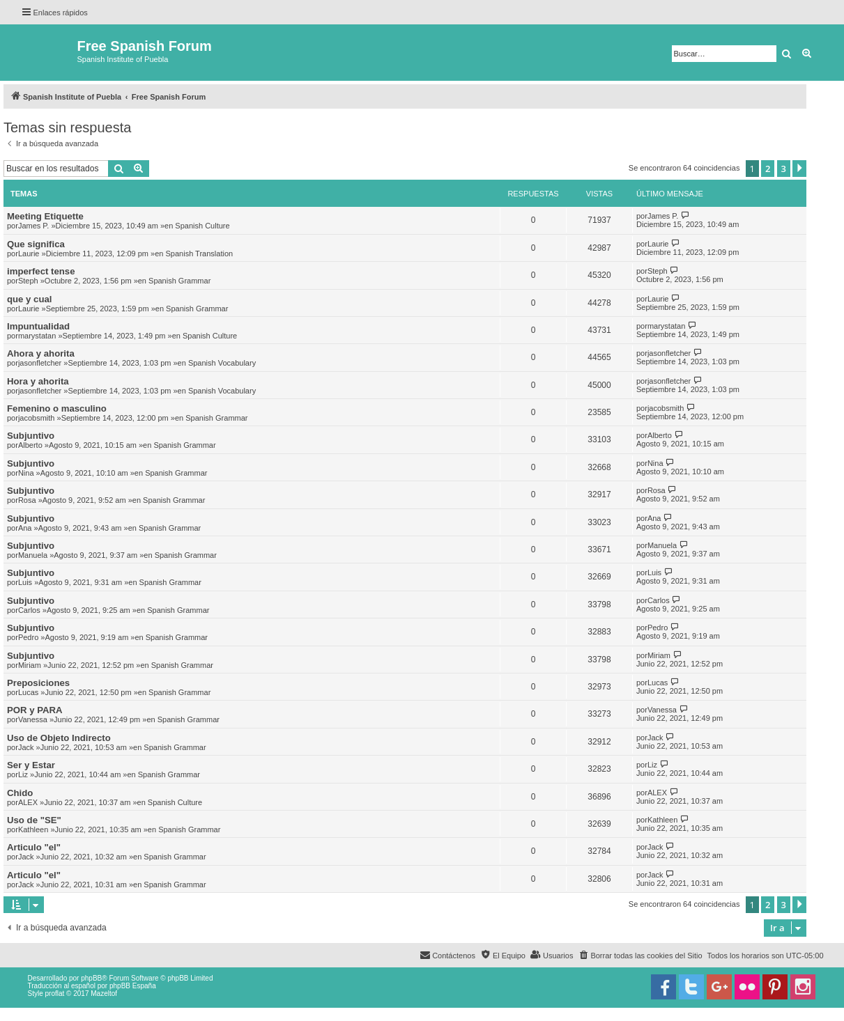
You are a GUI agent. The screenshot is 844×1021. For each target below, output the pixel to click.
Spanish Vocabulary (222, 363)
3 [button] (783, 168)
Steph (28, 280)
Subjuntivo (30, 435)
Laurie (29, 253)
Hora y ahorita (38, 381)
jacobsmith (36, 418)
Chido (20, 793)
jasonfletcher (39, 363)
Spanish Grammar (179, 280)
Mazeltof (104, 993)
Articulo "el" (34, 847)
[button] (799, 168)
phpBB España (132, 986)
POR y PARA (35, 710)
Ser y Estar (31, 765)
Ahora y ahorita (41, 353)
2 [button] (767, 168)
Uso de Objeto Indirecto (59, 738)
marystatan (37, 336)
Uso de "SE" (34, 820)
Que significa (36, 244)
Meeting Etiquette (45, 216)
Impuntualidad (38, 326)
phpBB (91, 978)
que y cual (29, 299)
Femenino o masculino (57, 408)
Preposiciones (38, 683)
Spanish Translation (199, 253)
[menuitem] (640, 955)
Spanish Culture (202, 225)
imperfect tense (41, 271)
